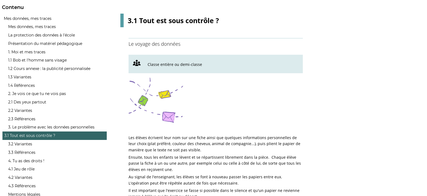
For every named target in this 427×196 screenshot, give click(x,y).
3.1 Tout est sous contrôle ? (29, 135)
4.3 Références (22, 185)
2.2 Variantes (20, 110)
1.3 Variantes (19, 77)
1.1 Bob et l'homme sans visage (37, 60)
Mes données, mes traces (27, 18)
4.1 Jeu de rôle (21, 169)
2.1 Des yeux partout (27, 102)
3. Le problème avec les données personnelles (51, 127)
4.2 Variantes (20, 177)
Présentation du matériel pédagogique (45, 43)
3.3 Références (21, 152)
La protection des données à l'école (41, 35)
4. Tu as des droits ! (26, 160)
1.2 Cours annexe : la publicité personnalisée (49, 68)
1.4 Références (21, 85)
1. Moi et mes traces (26, 52)
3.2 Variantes (20, 144)
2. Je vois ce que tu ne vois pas (37, 93)
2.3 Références (21, 119)
